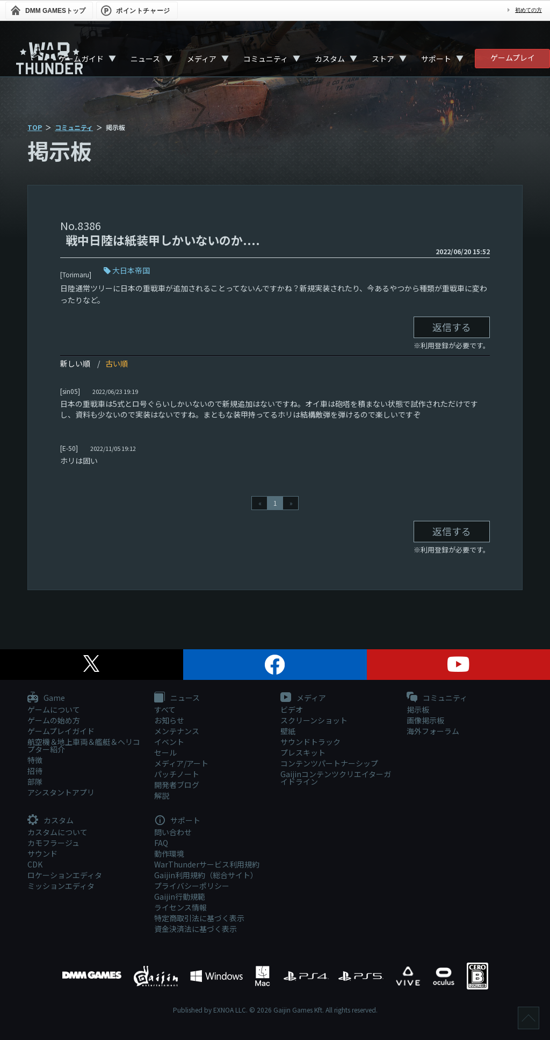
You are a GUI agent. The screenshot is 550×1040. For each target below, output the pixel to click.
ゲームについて (53, 709)
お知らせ (169, 720)
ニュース (145, 58)
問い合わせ (173, 832)
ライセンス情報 (180, 907)
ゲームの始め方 (53, 720)
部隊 (34, 781)
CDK (34, 864)
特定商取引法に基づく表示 (199, 918)
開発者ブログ (176, 784)
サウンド (42, 853)
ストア (383, 58)
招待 (34, 770)
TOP (34, 127)
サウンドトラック (310, 741)
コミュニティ (265, 58)
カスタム (330, 58)
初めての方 (528, 10)
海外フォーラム (433, 731)
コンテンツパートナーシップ (329, 763)
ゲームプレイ (512, 57)
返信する (451, 327)
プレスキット (302, 752)
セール (165, 752)
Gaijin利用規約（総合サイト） (206, 875)
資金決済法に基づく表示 (195, 929)
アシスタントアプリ (61, 792)
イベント (169, 741)
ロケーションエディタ (64, 875)
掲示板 (418, 709)
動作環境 (169, 853)
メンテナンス (176, 731)
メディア (201, 58)
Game (46, 698)
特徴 (34, 760)
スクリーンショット (314, 720)
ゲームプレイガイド (61, 731)
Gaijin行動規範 (179, 896)
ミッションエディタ (61, 886)
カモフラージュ (53, 843)
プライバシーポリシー (191, 886)
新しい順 (75, 363)
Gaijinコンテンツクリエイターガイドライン (335, 777)
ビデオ (291, 709)
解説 (161, 795)
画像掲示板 (425, 720)
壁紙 (287, 731)
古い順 (116, 363)
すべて (165, 709)
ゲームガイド (81, 58)
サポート (436, 58)
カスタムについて (57, 832)
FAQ (161, 843)
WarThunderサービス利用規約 (206, 864)
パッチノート (176, 774)
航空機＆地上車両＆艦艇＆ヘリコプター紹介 (83, 745)
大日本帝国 (131, 270)
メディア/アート (181, 763)
